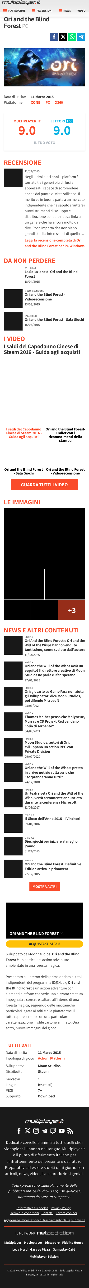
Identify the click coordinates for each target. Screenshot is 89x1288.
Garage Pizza (40, 1249)
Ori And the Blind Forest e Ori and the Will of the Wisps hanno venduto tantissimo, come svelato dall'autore (55, 645)
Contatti (47, 1213)
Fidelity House (72, 1242)
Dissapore (52, 1242)
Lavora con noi (66, 1213)
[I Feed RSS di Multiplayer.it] (70, 1131)
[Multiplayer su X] (27, 1131)
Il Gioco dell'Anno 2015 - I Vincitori (52, 818)
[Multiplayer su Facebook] (19, 1131)
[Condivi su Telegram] (81, 37)
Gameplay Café (64, 1249)
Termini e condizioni (24, 1213)
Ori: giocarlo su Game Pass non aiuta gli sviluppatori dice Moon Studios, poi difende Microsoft (54, 696)
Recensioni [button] (42, 10)
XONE (35, 102)
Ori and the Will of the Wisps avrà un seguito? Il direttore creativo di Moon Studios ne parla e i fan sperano (55, 670)
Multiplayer (12, 1242)
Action (43, 1058)
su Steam (44, 943)
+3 (72, 610)
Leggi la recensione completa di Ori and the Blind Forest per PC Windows (54, 243)
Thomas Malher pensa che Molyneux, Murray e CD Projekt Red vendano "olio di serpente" (55, 721)
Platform (57, 1058)
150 (69, 121)
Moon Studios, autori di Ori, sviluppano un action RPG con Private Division (49, 747)
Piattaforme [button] (14, 10)
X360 (59, 102)
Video (81, 10)
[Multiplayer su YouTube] (62, 1131)
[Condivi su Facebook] (54, 37)
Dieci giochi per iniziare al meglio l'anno (51, 843)
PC (48, 102)
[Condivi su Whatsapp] (72, 37)
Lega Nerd (20, 1249)
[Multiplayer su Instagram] (36, 1131)
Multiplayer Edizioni (45, 1256)
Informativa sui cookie (32, 1208)
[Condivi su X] (63, 37)
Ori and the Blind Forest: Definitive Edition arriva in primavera (53, 866)
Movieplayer (33, 1242)
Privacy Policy (61, 1208)
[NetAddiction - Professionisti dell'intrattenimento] (55, 1233)
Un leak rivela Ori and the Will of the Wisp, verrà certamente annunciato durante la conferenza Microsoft (54, 798)
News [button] (65, 10)
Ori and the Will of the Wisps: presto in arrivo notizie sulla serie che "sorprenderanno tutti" (54, 772)
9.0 (27, 130)
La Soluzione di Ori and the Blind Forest (51, 274)
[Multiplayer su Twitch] (53, 1131)
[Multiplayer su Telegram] (44, 1131)
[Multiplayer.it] (21, 2)
